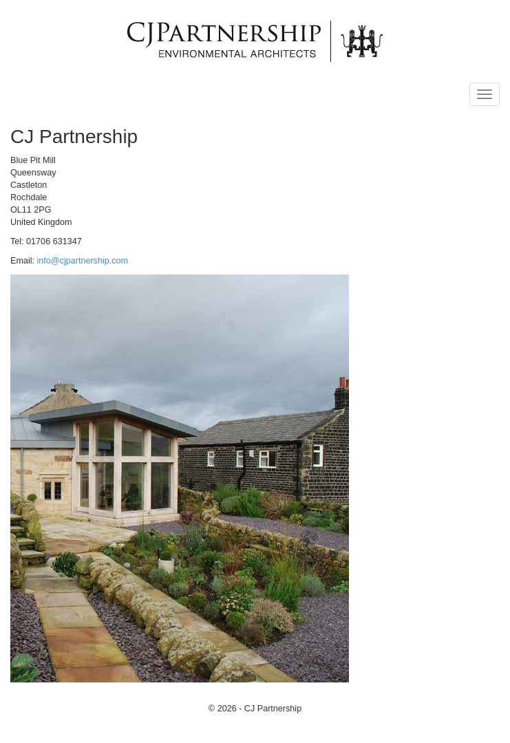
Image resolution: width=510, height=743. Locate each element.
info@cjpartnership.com (82, 261)
